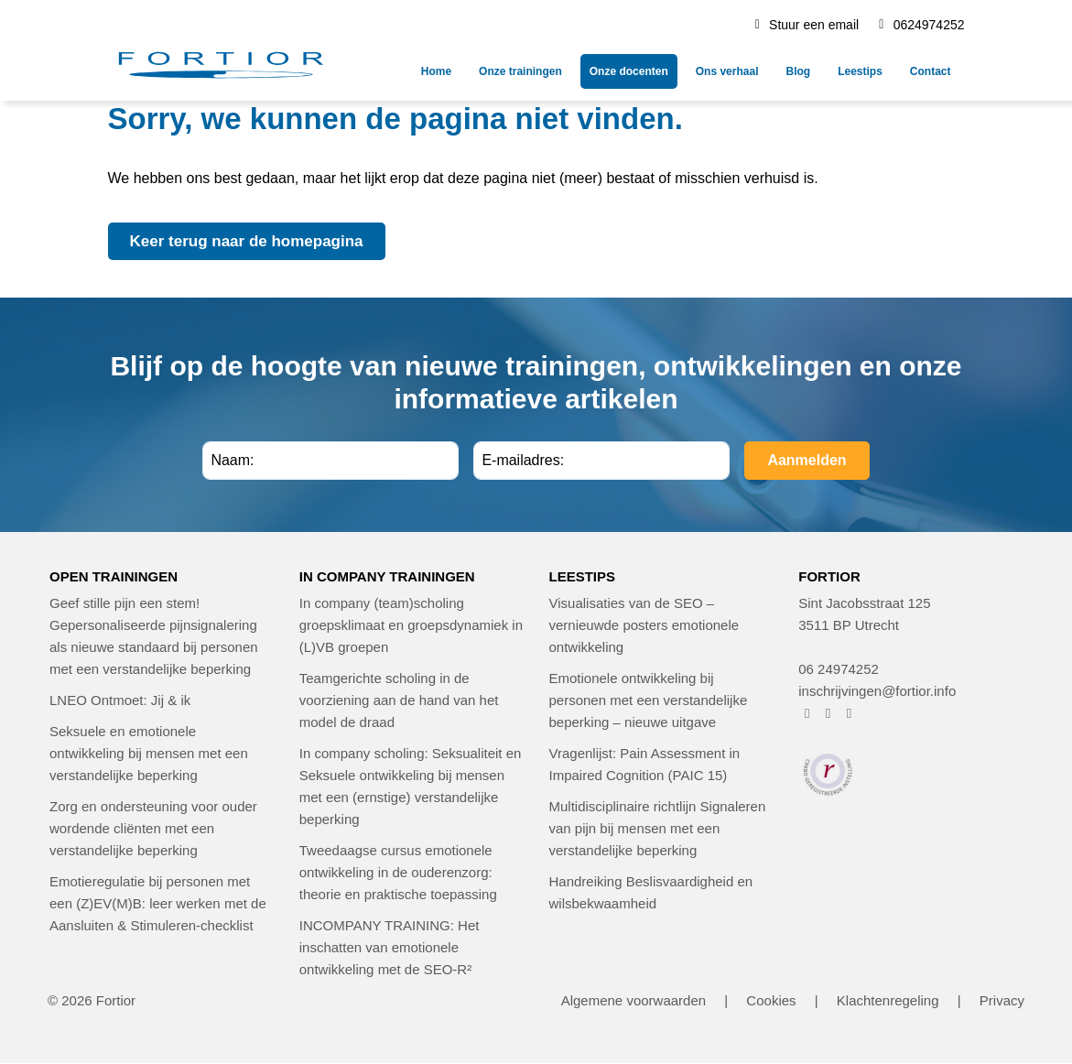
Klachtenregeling (888, 1000)
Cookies (771, 1000)
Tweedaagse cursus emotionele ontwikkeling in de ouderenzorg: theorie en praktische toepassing (398, 872)
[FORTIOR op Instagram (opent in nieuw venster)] (828, 713)
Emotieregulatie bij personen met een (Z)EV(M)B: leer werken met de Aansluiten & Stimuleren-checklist (157, 903)
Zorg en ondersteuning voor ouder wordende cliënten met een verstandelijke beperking (153, 828)
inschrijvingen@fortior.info (877, 691)
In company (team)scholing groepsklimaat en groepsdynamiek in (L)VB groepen (411, 625)
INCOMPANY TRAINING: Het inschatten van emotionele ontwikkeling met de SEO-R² (389, 947)
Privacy (1002, 1000)
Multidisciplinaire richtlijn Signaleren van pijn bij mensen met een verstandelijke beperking (657, 828)
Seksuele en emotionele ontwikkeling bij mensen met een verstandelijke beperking (148, 753)
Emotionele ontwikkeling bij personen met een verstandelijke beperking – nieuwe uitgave (648, 700)
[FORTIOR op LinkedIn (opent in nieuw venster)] (849, 713)
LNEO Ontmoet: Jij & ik (119, 700)
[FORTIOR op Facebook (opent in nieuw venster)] (807, 713)
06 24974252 (838, 669)
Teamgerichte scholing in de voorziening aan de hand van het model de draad (399, 700)
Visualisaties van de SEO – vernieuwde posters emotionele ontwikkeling (644, 625)
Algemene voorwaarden (633, 1000)
